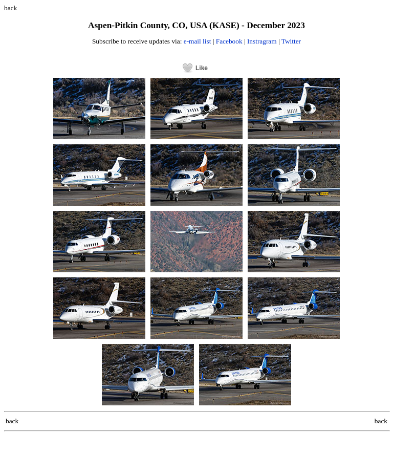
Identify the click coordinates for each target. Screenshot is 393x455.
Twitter (291, 41)
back (10, 8)
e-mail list (197, 41)
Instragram (262, 41)
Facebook (229, 41)
